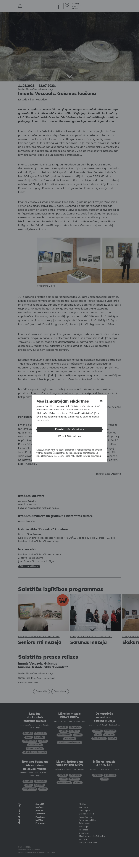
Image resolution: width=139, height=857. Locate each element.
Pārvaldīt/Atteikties (69, 435)
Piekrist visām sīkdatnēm (69, 428)
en (101, 399)
